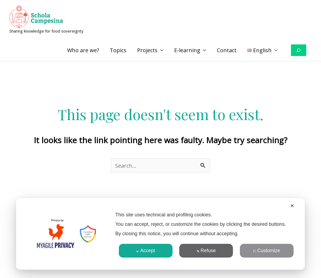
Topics (118, 50)
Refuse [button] (206, 250)
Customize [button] (266, 250)
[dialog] (160, 234)
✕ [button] (292, 206)
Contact (226, 50)
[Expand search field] (298, 50)
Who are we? (83, 50)
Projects (147, 50)
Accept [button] (145, 250)
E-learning (187, 50)
